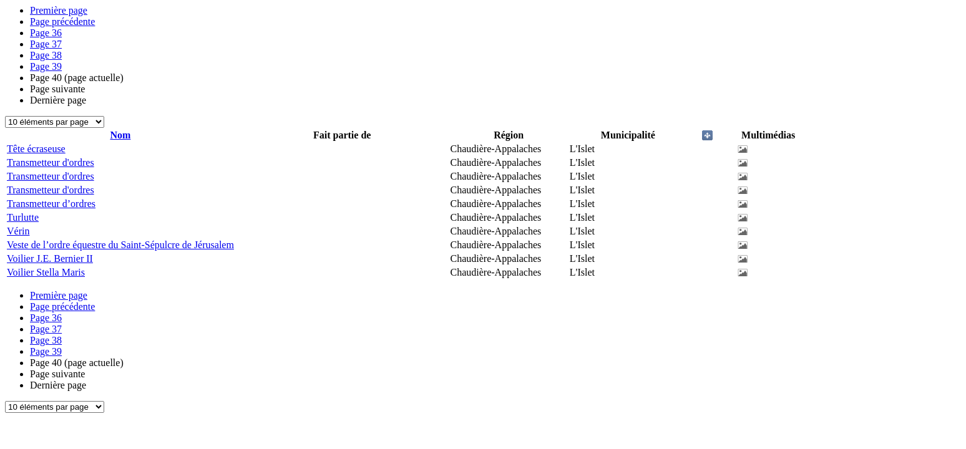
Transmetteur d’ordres (51, 203)
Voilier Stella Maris (46, 272)
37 (46, 44)
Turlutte (23, 217)
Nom (120, 135)
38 (46, 55)
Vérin (18, 231)
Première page (58, 10)
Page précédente (62, 21)
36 (46, 32)
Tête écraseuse (36, 148)
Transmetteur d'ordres (50, 162)
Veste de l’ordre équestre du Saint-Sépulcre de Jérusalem (120, 244)
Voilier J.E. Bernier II (50, 258)
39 (46, 66)
